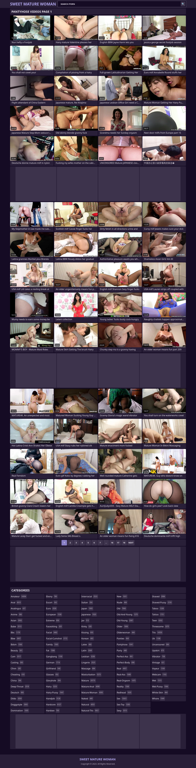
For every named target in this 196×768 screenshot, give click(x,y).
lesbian (88, 656)
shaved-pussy (162, 602)
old (121, 608)
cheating (18, 674)
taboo (158, 608)
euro (51, 608)
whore (158, 698)
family (52, 644)
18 (124, 542)
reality (123, 686)
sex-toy (123, 704)
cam (16, 656)
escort (52, 602)
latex (86, 644)
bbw (16, 638)
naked (87, 698)
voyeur (158, 668)
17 (118, 542)
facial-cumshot (57, 638)
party (122, 650)
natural (88, 704)
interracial (89, 596)
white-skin (160, 692)
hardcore (54, 704)
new (122, 596)
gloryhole (53, 680)
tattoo (158, 614)
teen (157, 620)
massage (88, 668)
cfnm (16, 668)
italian (87, 602)
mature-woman (92, 692)
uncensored (160, 644)
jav (85, 620)
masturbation (91, 674)
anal (16, 602)
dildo (16, 698)
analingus (18, 608)
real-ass (124, 674)
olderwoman (126, 632)
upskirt (158, 650)
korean (87, 638)
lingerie (88, 662)
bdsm (17, 644)
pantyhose (125, 644)
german (53, 662)
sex (122, 698)
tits (157, 632)
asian (16, 620)
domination (20, 711)
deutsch (17, 692)
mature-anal (90, 686)
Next (131, 542)
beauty (17, 650)
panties (123, 638)
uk (156, 638)
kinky (86, 626)
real (122, 668)
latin (87, 650)
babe (16, 626)
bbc (16, 632)
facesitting (54, 626)
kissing (87, 632)
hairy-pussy (55, 692)
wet (157, 680)
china (16, 680)
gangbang (54, 656)
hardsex (53, 711)
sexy (122, 711)
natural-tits (90, 711)
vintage (158, 662)
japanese (89, 614)
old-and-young (127, 614)
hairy (52, 686)
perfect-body (126, 662)
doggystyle (19, 704)
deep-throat (20, 686)
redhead (124, 692)
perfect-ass (125, 656)
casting (17, 662)
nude (122, 602)
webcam (159, 674)
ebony (52, 596)
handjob (53, 698)
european (54, 614)
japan (87, 608)
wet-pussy (160, 686)
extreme (53, 620)
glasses (52, 674)
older (123, 626)
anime (16, 614)
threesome (161, 626)
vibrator (159, 656)
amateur (19, 596)
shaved (159, 596)
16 (112, 542)
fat (50, 650)
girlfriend (53, 668)
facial (52, 632)
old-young (125, 620)
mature (88, 680)
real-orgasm (126, 680)
